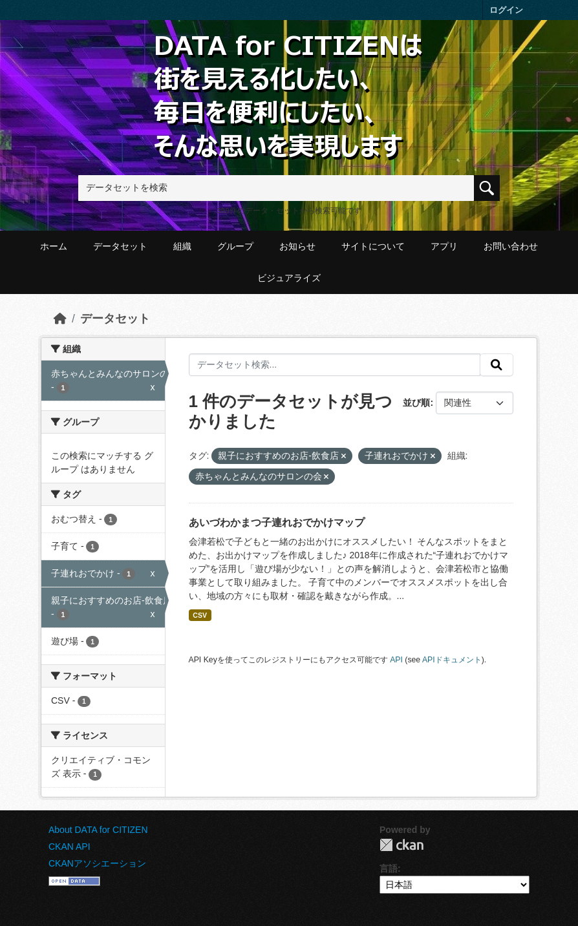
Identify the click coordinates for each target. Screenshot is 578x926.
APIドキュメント (452, 659)
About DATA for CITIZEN (98, 830)
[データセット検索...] (335, 365)
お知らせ (297, 246)
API (396, 659)
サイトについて (373, 246)
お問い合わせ (511, 246)
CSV (200, 615)
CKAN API (69, 846)
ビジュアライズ (289, 278)
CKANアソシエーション (97, 863)
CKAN (401, 845)
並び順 (416, 402)
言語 (389, 868)
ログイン (506, 10)
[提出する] (496, 365)
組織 (182, 246)
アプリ (444, 246)
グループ (235, 246)
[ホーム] (60, 318)
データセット (120, 246)
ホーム (53, 246)
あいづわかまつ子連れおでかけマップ (277, 522)
